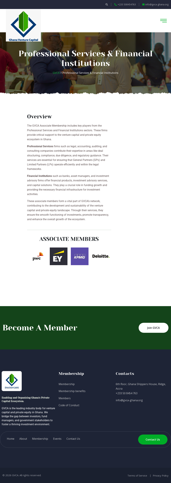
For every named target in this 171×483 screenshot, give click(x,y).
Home (10, 439)
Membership (67, 384)
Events (57, 439)
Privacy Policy (160, 475)
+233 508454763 (125, 4)
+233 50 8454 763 (126, 393)
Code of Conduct (69, 405)
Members (65, 398)
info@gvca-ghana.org (155, 4)
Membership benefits (72, 391)
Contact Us (73, 439)
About (23, 439)
